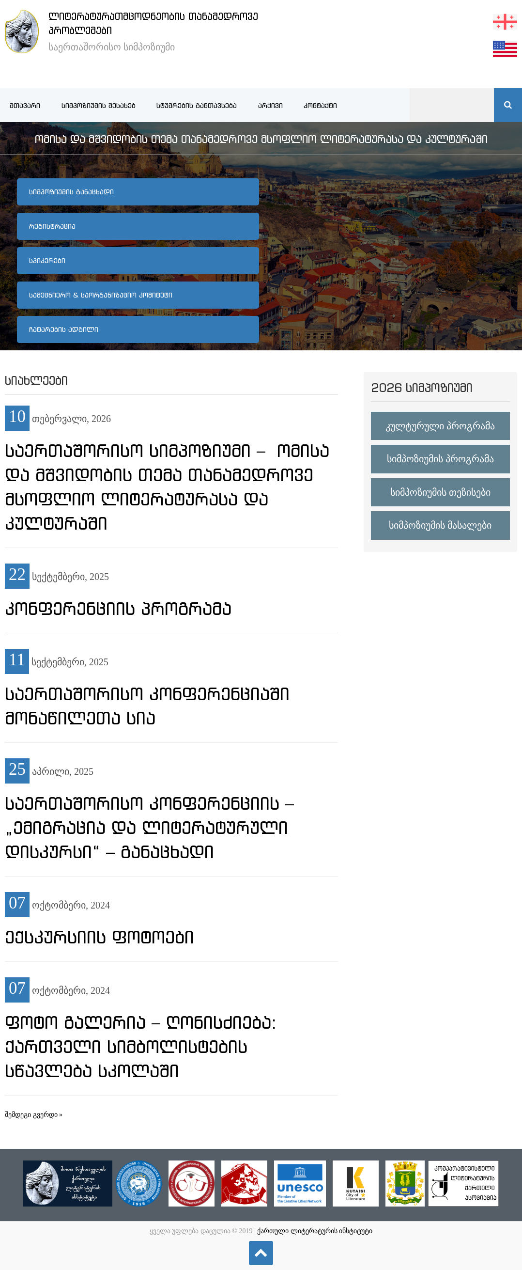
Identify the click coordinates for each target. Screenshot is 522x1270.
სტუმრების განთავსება (196, 105)
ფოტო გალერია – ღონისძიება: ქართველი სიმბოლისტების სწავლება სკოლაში (140, 1047)
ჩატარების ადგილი (63, 329)
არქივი (270, 105)
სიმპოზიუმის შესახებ (98, 105)
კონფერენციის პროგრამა (118, 608)
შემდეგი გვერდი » (33, 1114)
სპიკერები (47, 260)
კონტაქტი (320, 105)
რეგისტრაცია (52, 226)
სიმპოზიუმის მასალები (440, 525)
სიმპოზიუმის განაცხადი (71, 192)
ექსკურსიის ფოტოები (99, 937)
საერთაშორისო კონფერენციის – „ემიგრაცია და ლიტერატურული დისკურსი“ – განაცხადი (149, 827)
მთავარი (25, 105)
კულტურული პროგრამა (440, 426)
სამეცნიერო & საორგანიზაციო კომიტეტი (100, 295)
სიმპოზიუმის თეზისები (440, 492)
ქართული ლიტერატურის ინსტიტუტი (314, 1231)
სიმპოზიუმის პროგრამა (440, 459)
